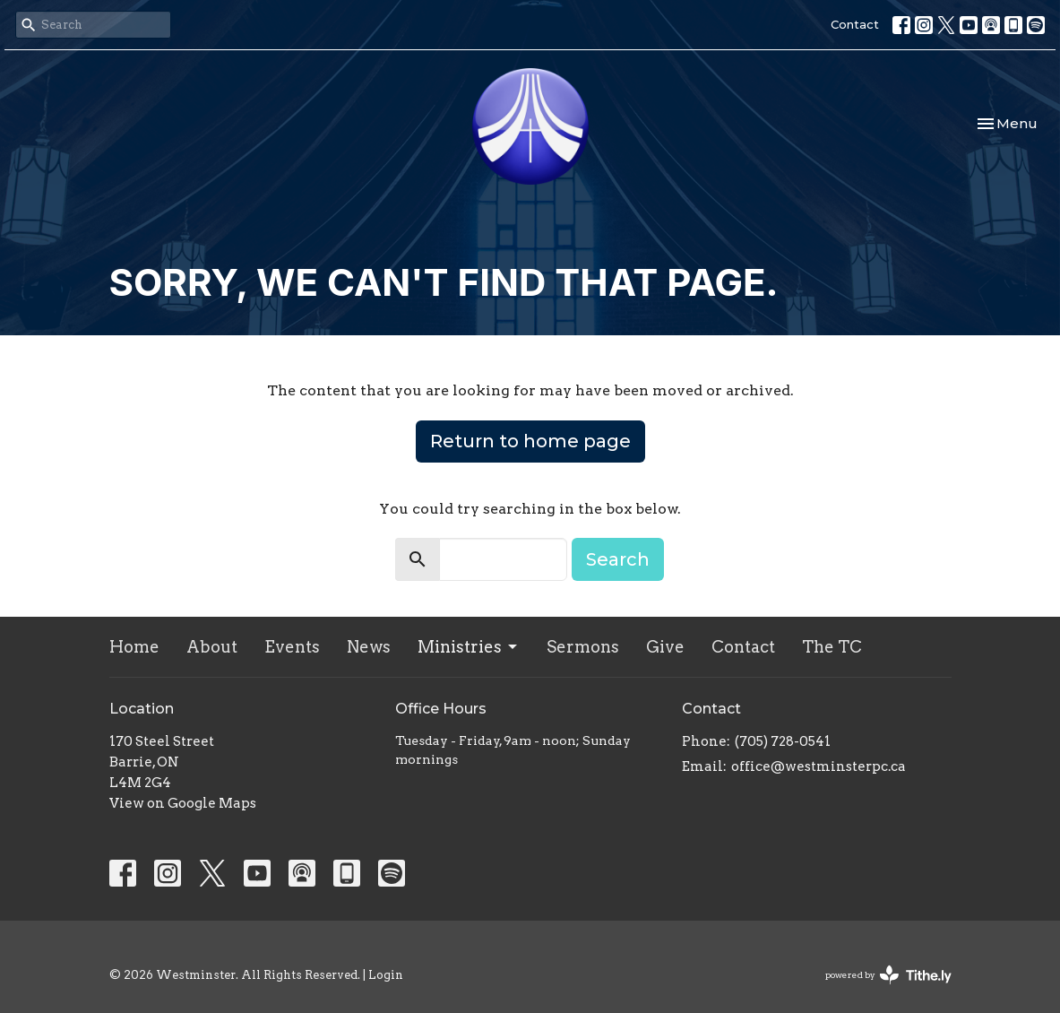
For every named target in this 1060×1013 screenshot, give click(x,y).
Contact (855, 24)
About (211, 646)
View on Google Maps (182, 803)
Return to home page (530, 441)
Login (385, 975)
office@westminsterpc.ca (818, 766)
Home (134, 646)
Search (618, 559)
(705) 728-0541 (783, 741)
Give (665, 646)
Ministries (469, 646)
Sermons (583, 646)
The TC (832, 646)
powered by (888, 975)
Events (292, 646)
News (369, 646)
